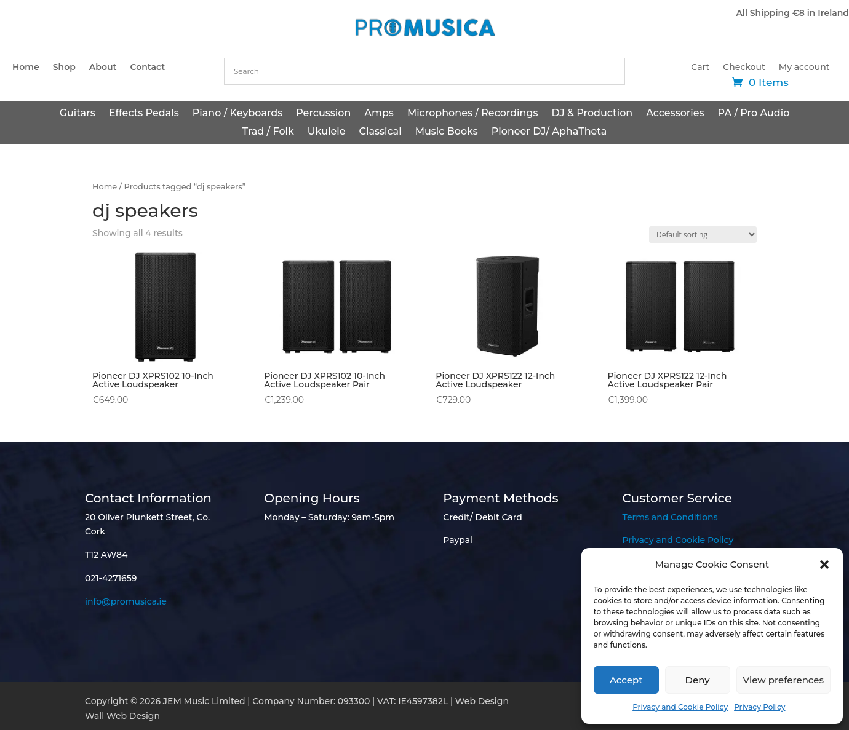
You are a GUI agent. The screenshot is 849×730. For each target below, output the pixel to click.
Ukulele (327, 132)
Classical (380, 132)
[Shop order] (703, 234)
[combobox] (424, 71)
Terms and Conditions (670, 517)
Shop (64, 68)
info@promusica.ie (126, 601)
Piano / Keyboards (238, 114)
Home (25, 68)
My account (804, 68)
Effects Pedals (144, 114)
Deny (697, 680)
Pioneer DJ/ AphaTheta (549, 132)
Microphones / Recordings (472, 114)
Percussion (323, 114)
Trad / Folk (268, 132)
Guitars (77, 114)
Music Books (446, 132)
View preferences (783, 680)
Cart (700, 68)
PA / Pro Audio (754, 114)
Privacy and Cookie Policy (680, 707)
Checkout (744, 68)
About (103, 68)
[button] (824, 564)
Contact (147, 68)
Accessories (675, 114)
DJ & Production (592, 114)
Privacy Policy (759, 707)
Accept (626, 680)
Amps (379, 114)
